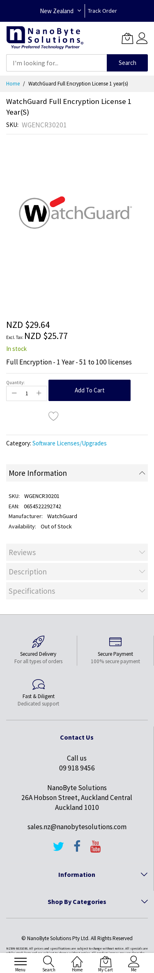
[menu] (20, 961)
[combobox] (56, 62)
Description (28, 571)
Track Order (102, 10)
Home (13, 83)
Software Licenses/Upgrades (69, 443)
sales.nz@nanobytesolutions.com (77, 826)
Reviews (22, 552)
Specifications (32, 591)
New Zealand (57, 11)
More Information (38, 473)
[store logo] (45, 38)
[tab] (77, 473)
